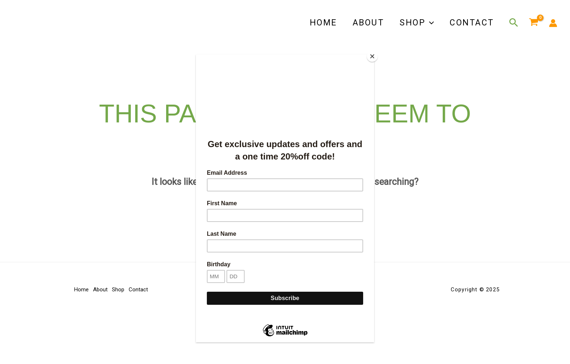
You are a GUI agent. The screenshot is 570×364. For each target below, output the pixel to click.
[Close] (372, 56)
